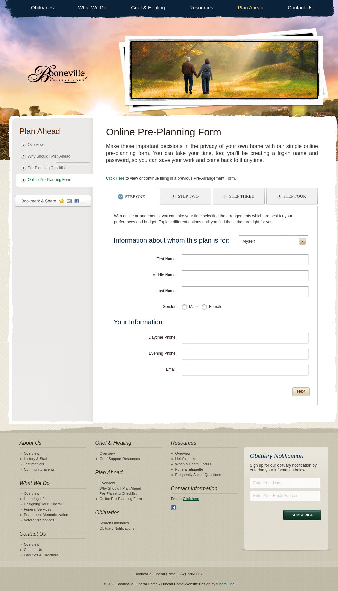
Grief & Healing (148, 7)
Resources (201, 7)
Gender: (170, 306)
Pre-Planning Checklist (47, 168)
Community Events (39, 469)
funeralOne (225, 584)
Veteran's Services (39, 520)
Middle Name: (164, 275)
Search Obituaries (114, 523)
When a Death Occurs (193, 464)
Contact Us (300, 7)
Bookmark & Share (53, 201)
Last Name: (167, 291)
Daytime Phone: (163, 337)
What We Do (92, 7)
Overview (36, 144)
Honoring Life (35, 499)
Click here (191, 499)
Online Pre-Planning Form (49, 179)
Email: (171, 369)
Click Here (115, 178)
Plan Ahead (251, 7)
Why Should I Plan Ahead (49, 156)
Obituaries (42, 7)
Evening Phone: (163, 353)
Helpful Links (185, 459)
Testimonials (34, 464)
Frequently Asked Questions (198, 475)
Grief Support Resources (120, 459)
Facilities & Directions (41, 555)
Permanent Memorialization (46, 515)
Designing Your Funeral (43, 504)
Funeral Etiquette (189, 469)
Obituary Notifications (117, 528)
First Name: (166, 259)
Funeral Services (38, 509)
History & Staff (35, 459)
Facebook (173, 507)
